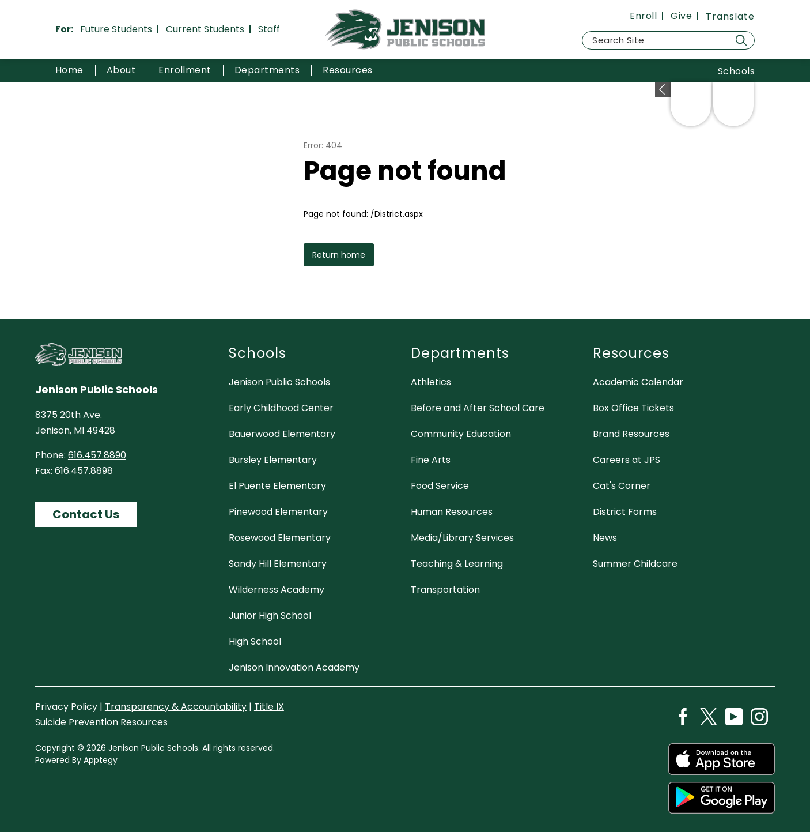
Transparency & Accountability (176, 706)
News (605, 537)
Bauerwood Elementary (282, 434)
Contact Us (85, 514)
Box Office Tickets (633, 408)
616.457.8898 (84, 470)
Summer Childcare (635, 563)
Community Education (461, 434)
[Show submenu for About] (121, 70)
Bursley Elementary (273, 459)
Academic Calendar (638, 382)
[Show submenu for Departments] (267, 70)
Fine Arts (431, 459)
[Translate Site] (730, 16)
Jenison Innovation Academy (294, 667)
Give (681, 16)
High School (255, 641)
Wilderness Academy (276, 589)
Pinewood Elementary (278, 511)
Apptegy (101, 760)
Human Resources (452, 511)
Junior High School (270, 615)
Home (69, 70)
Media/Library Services (462, 537)
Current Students (205, 29)
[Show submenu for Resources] (347, 70)
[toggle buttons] (663, 89)
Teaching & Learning (457, 563)
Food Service (440, 485)
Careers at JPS (626, 459)
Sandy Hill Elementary (278, 563)
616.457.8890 (97, 455)
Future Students (116, 29)
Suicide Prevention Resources (101, 722)
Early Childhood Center (281, 408)
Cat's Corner (621, 485)
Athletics (431, 382)
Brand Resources (631, 434)
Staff (269, 29)
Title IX (269, 706)
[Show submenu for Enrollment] (184, 70)
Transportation (445, 589)
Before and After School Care (477, 408)
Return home (338, 255)
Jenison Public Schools (279, 382)
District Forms (625, 511)
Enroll (643, 16)
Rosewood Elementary (280, 537)
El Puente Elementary (277, 485)
